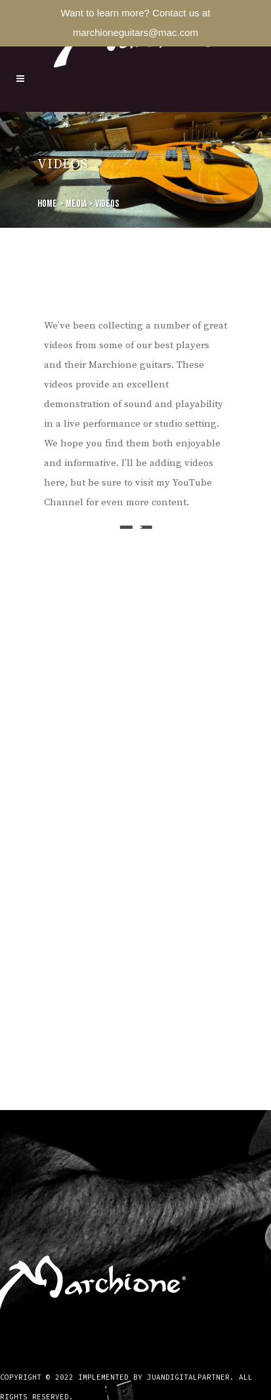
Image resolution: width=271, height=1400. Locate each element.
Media (76, 204)
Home (47, 204)
